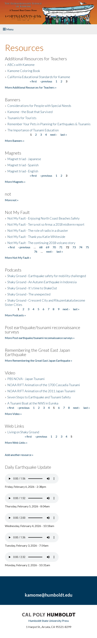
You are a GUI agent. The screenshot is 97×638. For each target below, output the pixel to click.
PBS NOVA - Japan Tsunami (26, 379)
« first (33, 81)
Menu (8, 29)
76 (35, 251)
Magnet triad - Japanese (24, 159)
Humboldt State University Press (48, 620)
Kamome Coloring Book (23, 71)
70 (54, 247)
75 (87, 247)
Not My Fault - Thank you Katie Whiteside (36, 237)
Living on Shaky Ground (23, 432)
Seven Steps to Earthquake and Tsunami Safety (39, 397)
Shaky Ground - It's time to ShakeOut (32, 288)
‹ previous (46, 81)
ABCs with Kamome (21, 65)
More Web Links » (16, 442)
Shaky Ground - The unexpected (28, 294)
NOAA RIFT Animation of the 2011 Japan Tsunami (41, 391)
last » (63, 134)
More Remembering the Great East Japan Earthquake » (38, 360)
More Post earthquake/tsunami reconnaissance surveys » (40, 338)
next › (53, 134)
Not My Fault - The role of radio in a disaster (37, 230)
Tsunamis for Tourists (21, 118)
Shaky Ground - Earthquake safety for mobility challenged (46, 276)
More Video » (13, 413)
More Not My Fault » (18, 257)
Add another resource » (19, 454)
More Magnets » (15, 181)
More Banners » (14, 140)
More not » (11, 200)
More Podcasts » (15, 315)
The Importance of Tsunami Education (33, 130)
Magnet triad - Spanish (23, 165)
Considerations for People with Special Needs (39, 106)
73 (74, 247)
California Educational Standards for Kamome (38, 77)
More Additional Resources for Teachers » (30, 87)
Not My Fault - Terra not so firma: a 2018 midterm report (45, 224)
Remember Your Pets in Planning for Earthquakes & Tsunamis (49, 124)
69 (47, 247)
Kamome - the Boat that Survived (30, 112)
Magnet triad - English (22, 171)
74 (80, 247)
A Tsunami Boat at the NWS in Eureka (32, 403)
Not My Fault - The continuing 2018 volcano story (41, 243)
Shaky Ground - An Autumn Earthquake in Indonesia (42, 282)
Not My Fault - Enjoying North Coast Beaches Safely (43, 218)
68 (40, 247)
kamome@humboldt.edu (48, 595)
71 (60, 247)
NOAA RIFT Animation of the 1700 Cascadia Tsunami (43, 385)
